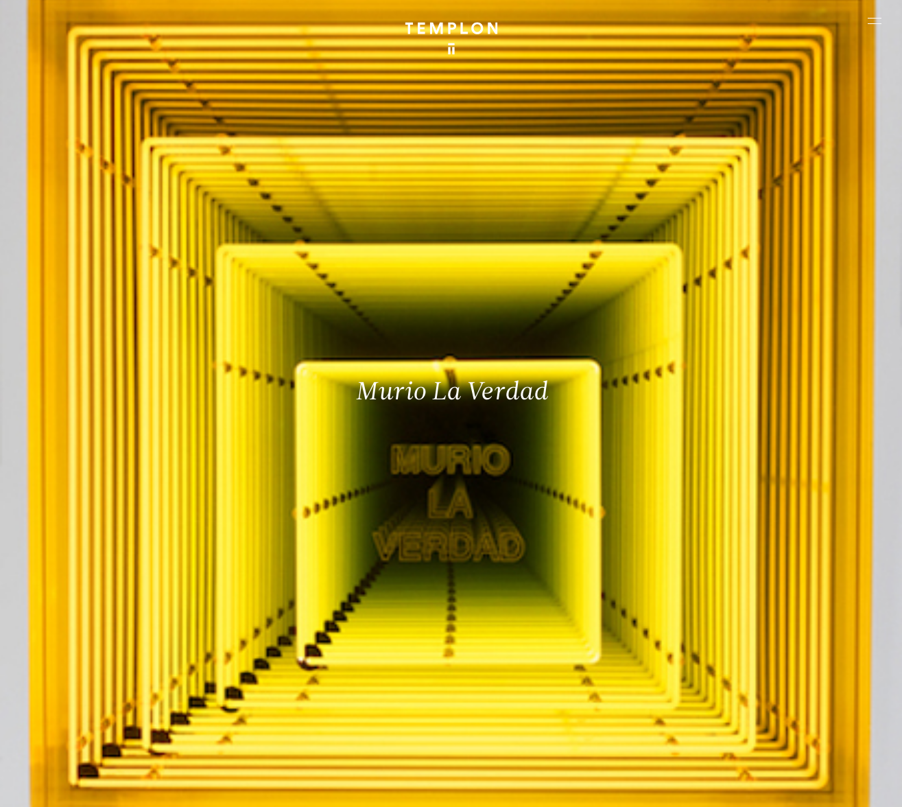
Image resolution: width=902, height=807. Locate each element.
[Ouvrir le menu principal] (874, 20)
